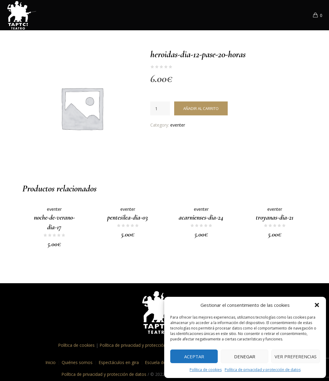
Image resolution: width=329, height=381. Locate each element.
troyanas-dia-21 (274, 217)
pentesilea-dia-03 (127, 217)
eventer (177, 125)
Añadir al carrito (201, 108)
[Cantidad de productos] (160, 108)
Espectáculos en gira (119, 362)
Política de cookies (206, 369)
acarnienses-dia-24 (201, 217)
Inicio (50, 362)
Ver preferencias (296, 356)
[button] (317, 305)
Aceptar (194, 356)
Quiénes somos (77, 362)
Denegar (244, 356)
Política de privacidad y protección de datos (263, 369)
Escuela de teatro (162, 362)
